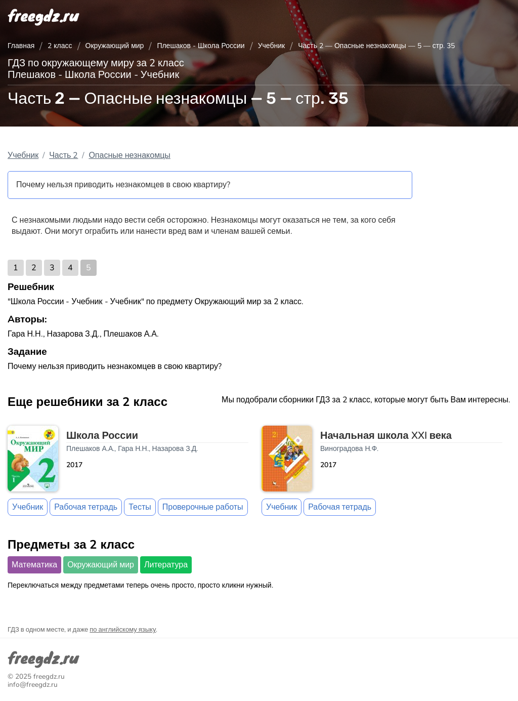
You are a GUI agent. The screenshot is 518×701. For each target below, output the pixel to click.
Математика (34, 564)
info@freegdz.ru (33, 684)
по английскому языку (123, 629)
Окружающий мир (114, 46)
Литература (166, 564)
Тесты (139, 507)
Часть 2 (63, 155)
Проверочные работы (202, 507)
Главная (21, 46)
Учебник (271, 46)
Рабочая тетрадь (85, 507)
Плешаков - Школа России (200, 46)
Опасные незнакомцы (129, 155)
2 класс (60, 46)
